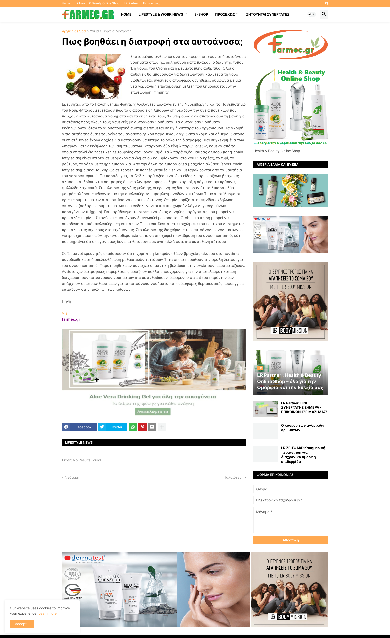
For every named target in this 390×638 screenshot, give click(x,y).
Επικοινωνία (152, 3)
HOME (126, 14)
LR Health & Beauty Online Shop (97, 3)
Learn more (47, 613)
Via (64, 313)
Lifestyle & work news (161, 14)
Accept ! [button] (22, 624)
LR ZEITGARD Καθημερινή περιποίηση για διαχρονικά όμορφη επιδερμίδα (303, 455)
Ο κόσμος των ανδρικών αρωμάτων (302, 427)
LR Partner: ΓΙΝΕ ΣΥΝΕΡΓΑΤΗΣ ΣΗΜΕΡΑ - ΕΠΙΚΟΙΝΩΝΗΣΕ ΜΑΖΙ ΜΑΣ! (304, 407)
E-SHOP (201, 14)
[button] (311, 14)
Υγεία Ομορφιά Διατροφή (110, 31)
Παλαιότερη (233, 477)
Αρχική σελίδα (74, 31)
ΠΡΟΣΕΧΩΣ (225, 14)
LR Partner (131, 3)
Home (66, 3)
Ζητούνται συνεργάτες (267, 14)
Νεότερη (72, 477)
